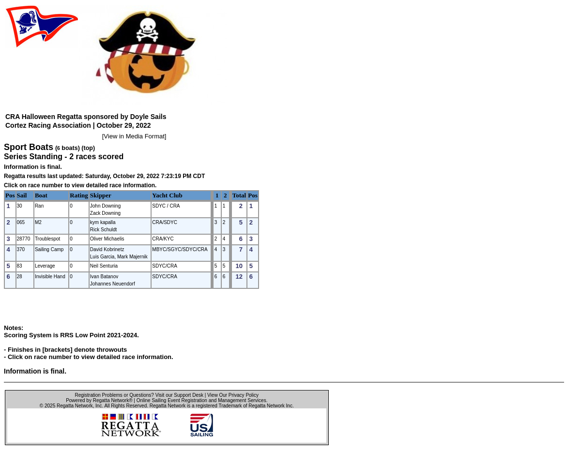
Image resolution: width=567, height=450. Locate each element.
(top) (88, 148)
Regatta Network (74, 405)
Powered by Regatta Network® (99, 400)
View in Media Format (134, 136)
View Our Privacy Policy (233, 395)
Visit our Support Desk (179, 395)
